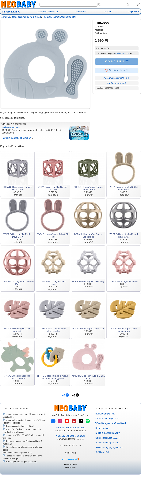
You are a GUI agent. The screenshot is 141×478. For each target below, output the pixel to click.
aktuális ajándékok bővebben (16, 138)
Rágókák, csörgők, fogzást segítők (59, 17)
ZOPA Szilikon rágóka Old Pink (124, 281)
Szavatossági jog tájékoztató (109, 447)
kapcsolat (134, 11)
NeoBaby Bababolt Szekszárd (70, 427)
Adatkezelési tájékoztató (107, 443)
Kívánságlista (102, 428)
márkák (107, 11)
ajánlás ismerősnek (116, 83)
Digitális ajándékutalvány (107, 433)
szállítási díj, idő (122, 53)
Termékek (5, 17)
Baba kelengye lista (105, 414)
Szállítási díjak (102, 452)
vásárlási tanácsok (48, 11)
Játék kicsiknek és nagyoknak (26, 17)
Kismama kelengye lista (107, 418)
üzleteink (80, 11)
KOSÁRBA (116, 61)
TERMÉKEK (10, 11)
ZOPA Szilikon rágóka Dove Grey (88, 281)
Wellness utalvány (11, 127)
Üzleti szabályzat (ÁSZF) (107, 438)
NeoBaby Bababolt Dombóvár (70, 436)
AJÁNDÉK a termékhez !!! (117, 78)
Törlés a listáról (116, 70)
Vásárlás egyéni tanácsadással (110, 423)
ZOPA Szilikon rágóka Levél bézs (88, 328)
